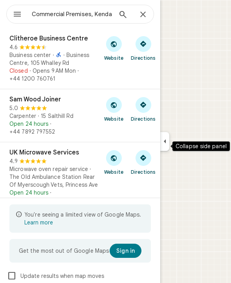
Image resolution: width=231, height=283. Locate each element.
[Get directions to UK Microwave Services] (143, 162)
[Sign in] (125, 250)
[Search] (123, 15)
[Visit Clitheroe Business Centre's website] (113, 48)
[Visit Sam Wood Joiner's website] (113, 109)
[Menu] (17, 15)
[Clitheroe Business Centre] (80, 58)
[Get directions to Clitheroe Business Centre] (143, 48)
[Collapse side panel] (164, 141)
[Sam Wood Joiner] (80, 115)
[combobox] (72, 14)
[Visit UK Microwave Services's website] (113, 162)
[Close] (143, 15)
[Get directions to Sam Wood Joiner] (143, 109)
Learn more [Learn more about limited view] (38, 222)
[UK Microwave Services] (80, 176)
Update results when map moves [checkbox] (55, 276)
